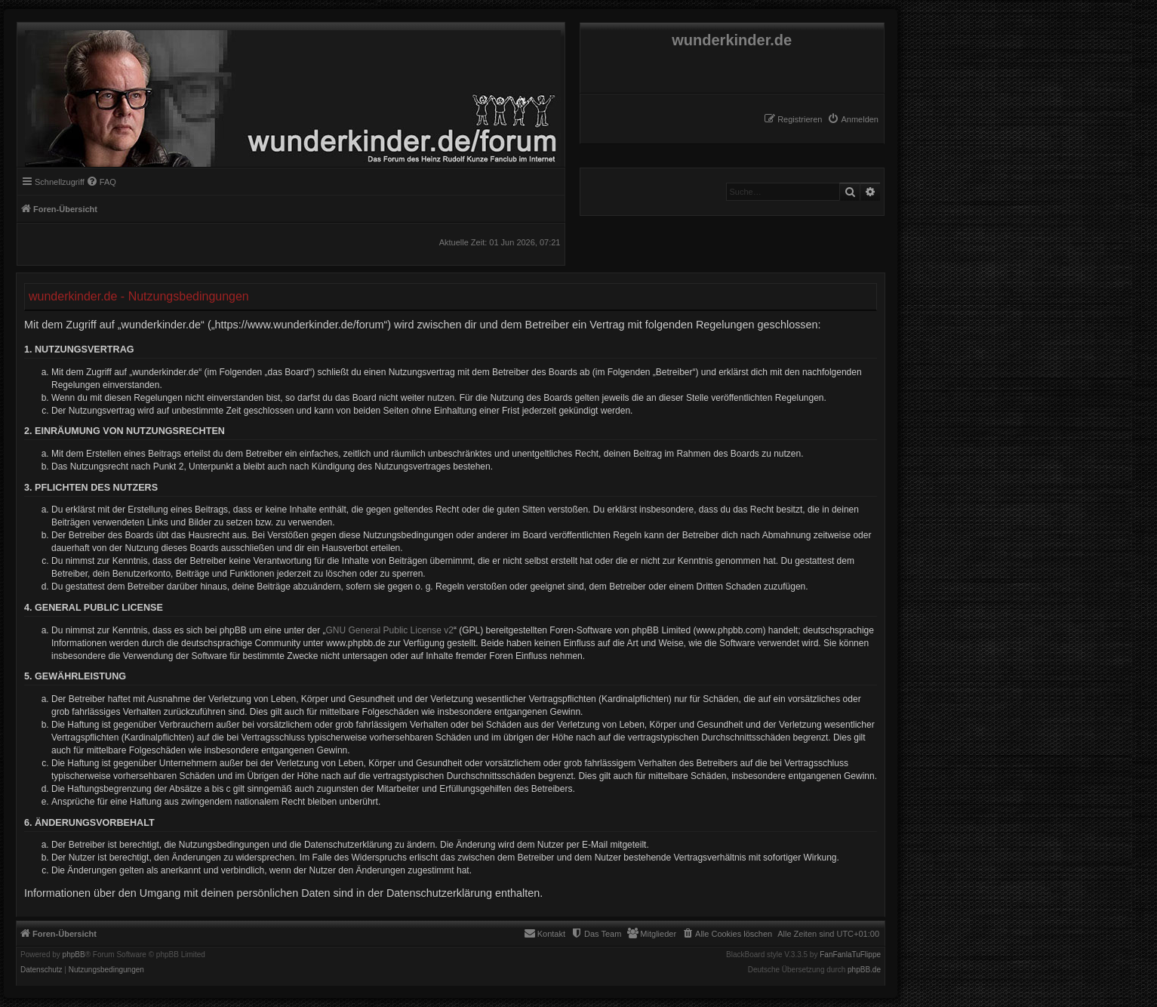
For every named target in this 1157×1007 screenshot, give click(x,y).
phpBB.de (864, 970)
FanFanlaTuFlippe (850, 955)
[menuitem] (853, 119)
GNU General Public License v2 (390, 630)
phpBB (74, 955)
